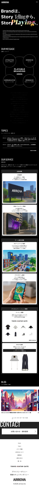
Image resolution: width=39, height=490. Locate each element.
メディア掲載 (19, 449)
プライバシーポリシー (19, 472)
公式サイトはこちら (32, 340)
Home (19, 443)
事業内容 (19, 455)
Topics (19, 446)
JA (20, 461)
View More (33, 150)
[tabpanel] (19, 401)
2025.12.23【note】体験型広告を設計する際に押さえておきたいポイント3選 (16, 412)
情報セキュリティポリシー (19, 475)
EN (18, 461)
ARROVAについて (19, 452)
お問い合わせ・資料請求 (19, 431)
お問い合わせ (19, 458)
